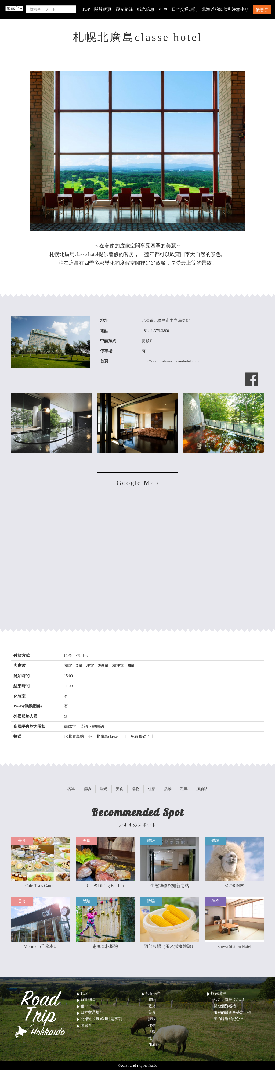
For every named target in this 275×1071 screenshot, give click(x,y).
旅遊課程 (218, 994)
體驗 (152, 1001)
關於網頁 (102, 9)
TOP (86, 9)
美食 (152, 1014)
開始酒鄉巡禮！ (227, 1007)
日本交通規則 (184, 9)
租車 (163, 9)
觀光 (152, 1007)
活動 (152, 1033)
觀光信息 (145, 9)
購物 (152, 1020)
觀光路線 (124, 9)
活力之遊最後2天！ (229, 1001)
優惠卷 (86, 1026)
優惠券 (262, 9)
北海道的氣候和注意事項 (225, 9)
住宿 (152, 1026)
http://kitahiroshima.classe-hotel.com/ (171, 361)
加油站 (154, 1046)
